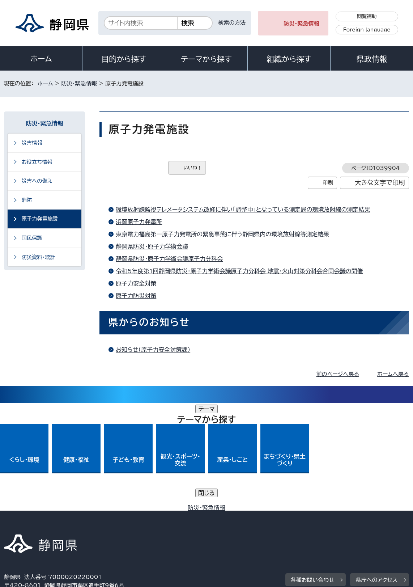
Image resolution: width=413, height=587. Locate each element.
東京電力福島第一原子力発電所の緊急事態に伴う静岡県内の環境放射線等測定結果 (222, 234)
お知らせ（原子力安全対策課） (153, 349)
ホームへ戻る (393, 374)
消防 (26, 200)
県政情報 (372, 59)
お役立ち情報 (36, 162)
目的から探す (123, 59)
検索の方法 (232, 22)
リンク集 (354, 516)
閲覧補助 (367, 16)
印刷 (328, 182)
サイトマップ (24, 525)
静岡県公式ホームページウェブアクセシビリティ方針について (245, 516)
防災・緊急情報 (301, 23)
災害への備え (36, 180)
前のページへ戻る (337, 374)
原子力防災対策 (136, 296)
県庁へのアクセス (376, 472)
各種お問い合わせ (313, 472)
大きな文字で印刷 (380, 183)
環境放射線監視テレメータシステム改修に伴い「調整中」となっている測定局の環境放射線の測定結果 (243, 209)
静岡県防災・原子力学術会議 (152, 246)
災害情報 (31, 142)
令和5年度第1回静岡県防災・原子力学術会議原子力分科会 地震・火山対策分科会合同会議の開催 (239, 271)
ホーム (41, 59)
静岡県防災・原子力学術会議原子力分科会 (169, 259)
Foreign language (367, 29)
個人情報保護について (118, 516)
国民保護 (31, 238)
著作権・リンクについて (37, 516)
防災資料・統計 (38, 257)
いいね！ (192, 167)
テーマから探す (206, 59)
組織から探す (289, 59)
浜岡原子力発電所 (139, 222)
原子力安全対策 (136, 283)
